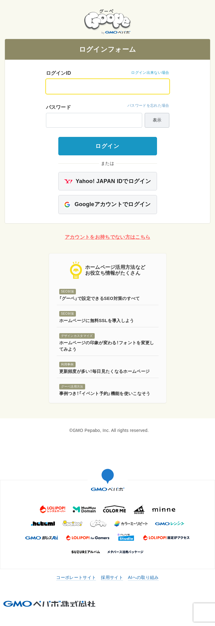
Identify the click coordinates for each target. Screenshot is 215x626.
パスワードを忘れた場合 (148, 105)
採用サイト (112, 577)
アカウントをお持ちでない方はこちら (107, 237)
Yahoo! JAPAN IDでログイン (107, 181)
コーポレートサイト (76, 577)
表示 (157, 120)
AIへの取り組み (143, 577)
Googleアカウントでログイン (107, 204)
